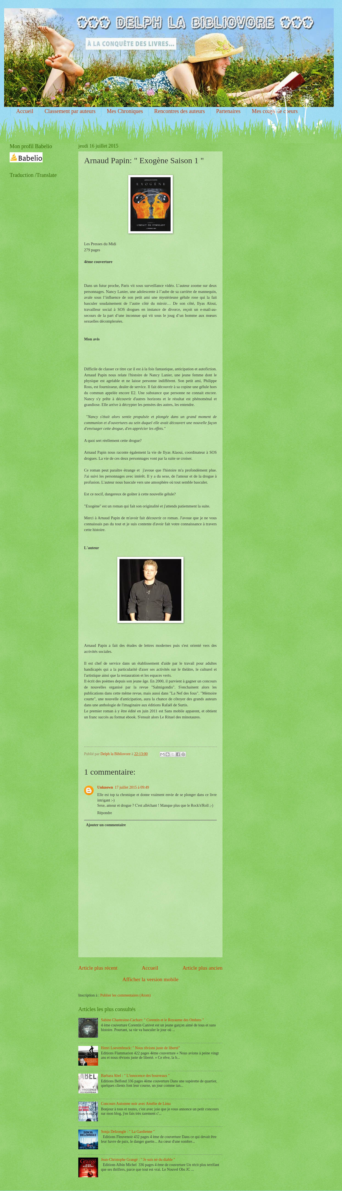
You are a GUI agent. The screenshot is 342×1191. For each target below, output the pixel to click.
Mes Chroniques (125, 111)
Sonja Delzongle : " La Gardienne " (128, 1132)
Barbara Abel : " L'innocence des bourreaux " (135, 1076)
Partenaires (228, 111)
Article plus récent (98, 968)
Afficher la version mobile (151, 979)
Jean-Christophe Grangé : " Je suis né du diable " (138, 1160)
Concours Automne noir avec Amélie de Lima (136, 1104)
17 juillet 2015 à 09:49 (132, 787)
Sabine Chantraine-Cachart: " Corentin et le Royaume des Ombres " (152, 1020)
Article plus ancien (202, 968)
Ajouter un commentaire (106, 825)
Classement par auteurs (70, 111)
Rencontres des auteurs (179, 111)
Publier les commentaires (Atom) (125, 995)
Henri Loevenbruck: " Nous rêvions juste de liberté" (140, 1048)
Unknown (105, 787)
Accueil (24, 111)
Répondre (104, 813)
